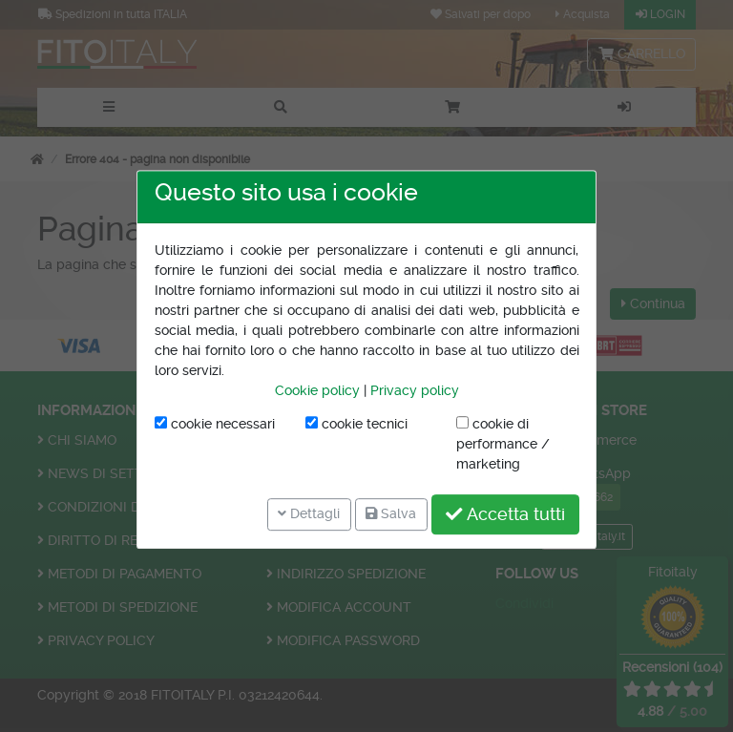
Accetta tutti (505, 514)
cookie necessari (215, 423)
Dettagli (309, 513)
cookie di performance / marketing (503, 443)
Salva (391, 513)
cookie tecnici (356, 423)
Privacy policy (414, 390)
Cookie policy (317, 390)
